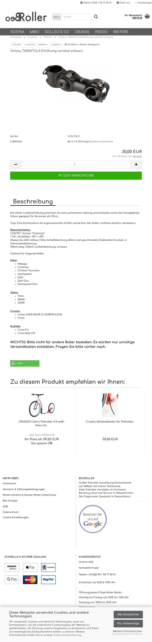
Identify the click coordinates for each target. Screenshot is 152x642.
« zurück (30, 44)
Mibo (34, 32)
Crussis (82, 32)
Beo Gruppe (10, 500)
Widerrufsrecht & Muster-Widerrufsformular (29, 495)
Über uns (123, 2)
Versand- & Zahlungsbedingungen (24, 489)
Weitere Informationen (127, 631)
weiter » (43, 44)
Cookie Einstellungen (16, 517)
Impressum (9, 483)
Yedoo (101, 32)
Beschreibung (33, 202)
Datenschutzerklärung (67, 635)
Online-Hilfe (86, 562)
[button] (24, 363)
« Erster (16, 44)
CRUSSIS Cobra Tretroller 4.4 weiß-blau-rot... (41, 423)
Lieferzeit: (16, 141)
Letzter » (56, 44)
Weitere (120, 32)
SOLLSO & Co (57, 32)
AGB (5, 506)
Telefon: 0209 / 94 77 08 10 (95, 2)
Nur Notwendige (128, 623)
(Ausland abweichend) (101, 141)
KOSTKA (17, 32)
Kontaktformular (89, 568)
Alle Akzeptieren (128, 614)
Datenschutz (10, 512)
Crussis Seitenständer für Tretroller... (110, 421)
